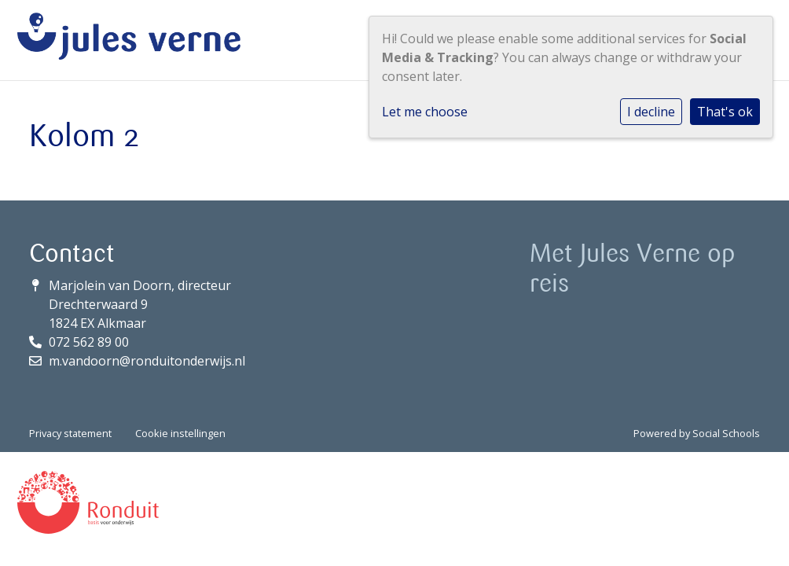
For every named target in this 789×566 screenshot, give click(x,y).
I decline (651, 111)
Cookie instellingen (180, 433)
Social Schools (726, 433)
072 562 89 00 (89, 342)
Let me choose (425, 111)
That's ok (725, 111)
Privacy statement (70, 433)
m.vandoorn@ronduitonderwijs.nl (147, 360)
